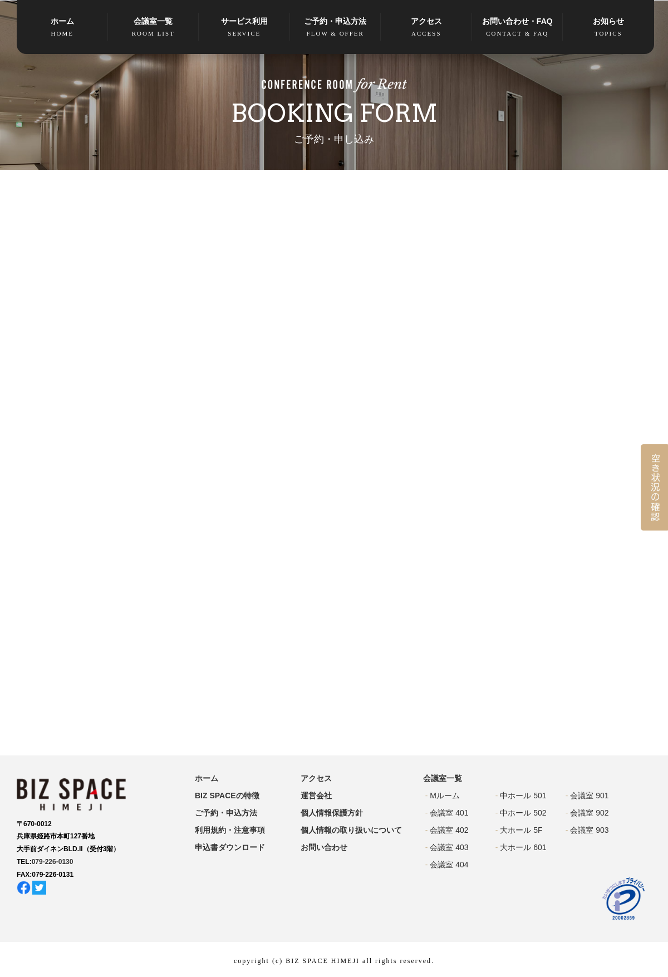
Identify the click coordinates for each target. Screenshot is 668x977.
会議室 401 (449, 812)
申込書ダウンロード (230, 847)
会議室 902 (589, 812)
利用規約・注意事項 (230, 830)
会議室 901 (589, 795)
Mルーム (445, 795)
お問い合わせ (324, 847)
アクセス (426, 27)
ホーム (62, 27)
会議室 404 (449, 864)
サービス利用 (244, 27)
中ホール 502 (523, 812)
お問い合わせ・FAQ (518, 27)
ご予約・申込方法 (336, 27)
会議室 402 (449, 830)
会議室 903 (589, 830)
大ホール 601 (523, 847)
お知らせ (608, 27)
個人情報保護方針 (332, 812)
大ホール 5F (521, 830)
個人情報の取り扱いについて (351, 830)
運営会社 (316, 795)
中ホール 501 (523, 795)
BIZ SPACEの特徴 (227, 795)
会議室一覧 (154, 27)
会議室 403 (449, 847)
